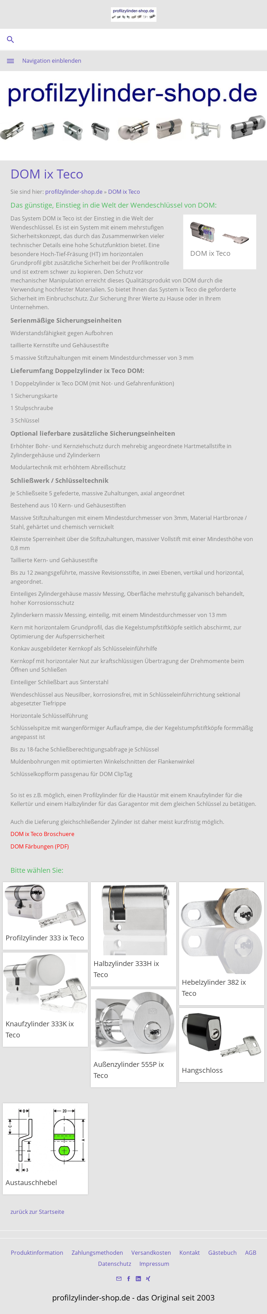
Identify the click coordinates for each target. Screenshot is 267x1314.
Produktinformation (37, 1252)
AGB (250, 1252)
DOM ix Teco (124, 191)
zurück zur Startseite (37, 1212)
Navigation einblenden (51, 60)
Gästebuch (222, 1252)
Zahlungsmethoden (97, 1252)
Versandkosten (151, 1252)
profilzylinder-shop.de (74, 191)
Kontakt (189, 1252)
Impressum (154, 1264)
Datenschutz (114, 1264)
